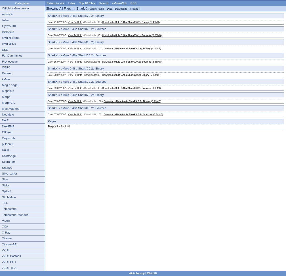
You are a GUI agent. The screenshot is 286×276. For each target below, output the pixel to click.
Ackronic (7, 14)
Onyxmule (8, 138)
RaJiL (6, 150)
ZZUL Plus (9, 262)
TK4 (4, 203)
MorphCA (8, 102)
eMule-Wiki (119, 3)
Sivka (5, 185)
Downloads (121, 8)
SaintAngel (9, 156)
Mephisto (8, 91)
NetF (5, 120)
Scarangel (8, 161)
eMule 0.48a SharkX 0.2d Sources (83, 108)
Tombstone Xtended (15, 215)
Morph (6, 97)
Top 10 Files (87, 3)
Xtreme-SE (9, 244)
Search (103, 3)
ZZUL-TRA (9, 268)
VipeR (6, 220)
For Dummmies (12, 55)
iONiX (6, 67)
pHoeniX (7, 144)
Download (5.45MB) (132, 48)
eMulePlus (9, 43)
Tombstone (9, 209)
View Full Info (75, 22)
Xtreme (7, 238)
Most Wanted (10, 108)
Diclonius (8, 32)
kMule (6, 79)
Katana (6, 73)
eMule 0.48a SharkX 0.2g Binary (82, 42)
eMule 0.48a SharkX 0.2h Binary (82, 15)
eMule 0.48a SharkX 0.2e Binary (82, 68)
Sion (5, 179)
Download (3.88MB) (132, 35)
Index (71, 3)
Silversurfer (9, 173)
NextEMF (8, 126)
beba (5, 20)
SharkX (7, 167)
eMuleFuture (10, 38)
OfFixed (7, 132)
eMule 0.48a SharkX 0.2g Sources (83, 55)
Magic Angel (10, 85)
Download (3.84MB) (133, 114)
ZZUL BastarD (11, 256)
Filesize (134, 8)
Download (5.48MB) (131, 22)
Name (101, 8)
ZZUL (5, 250)
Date (109, 8)
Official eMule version (16, 8)
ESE (5, 49)
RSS (133, 3)
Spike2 (6, 191)
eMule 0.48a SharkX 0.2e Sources (83, 81)
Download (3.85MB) (131, 88)
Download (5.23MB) (132, 101)
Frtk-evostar (10, 61)
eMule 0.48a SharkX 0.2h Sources (83, 29)
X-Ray (6, 232)
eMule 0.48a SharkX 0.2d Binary (82, 95)
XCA (5, 226)
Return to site (55, 3)
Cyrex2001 (9, 26)
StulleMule (9, 197)
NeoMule (8, 114)
